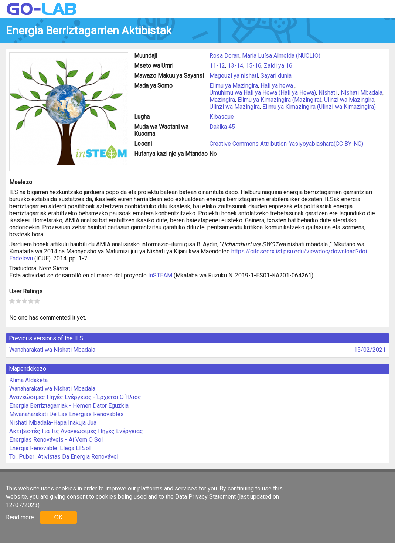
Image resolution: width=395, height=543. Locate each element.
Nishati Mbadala (361, 92)
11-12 (217, 65)
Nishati (328, 92)
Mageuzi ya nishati (234, 75)
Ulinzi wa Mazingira (349, 99)
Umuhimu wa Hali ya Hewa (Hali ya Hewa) (263, 92)
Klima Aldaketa (28, 380)
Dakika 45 (222, 126)
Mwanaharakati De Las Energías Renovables (66, 414)
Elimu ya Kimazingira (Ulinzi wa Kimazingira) (319, 106)
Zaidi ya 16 (278, 65)
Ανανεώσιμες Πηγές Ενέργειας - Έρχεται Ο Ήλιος (75, 397)
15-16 (253, 65)
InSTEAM (160, 275)
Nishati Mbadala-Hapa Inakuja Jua (52, 422)
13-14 (235, 65)
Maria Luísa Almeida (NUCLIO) (281, 55)
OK (58, 517)
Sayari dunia (276, 75)
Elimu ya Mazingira (234, 85)
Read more (20, 517)
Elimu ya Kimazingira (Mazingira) (279, 99)
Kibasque (222, 116)
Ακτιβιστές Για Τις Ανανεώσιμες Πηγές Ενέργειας (76, 431)
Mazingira (222, 99)
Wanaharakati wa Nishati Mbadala (52, 349)
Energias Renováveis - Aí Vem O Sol (56, 439)
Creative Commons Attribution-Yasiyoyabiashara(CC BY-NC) (286, 143)
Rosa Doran (224, 55)
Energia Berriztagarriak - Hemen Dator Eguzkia (69, 405)
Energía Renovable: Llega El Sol (50, 448)
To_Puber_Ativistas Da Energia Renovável (63, 456)
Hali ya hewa (277, 85)
